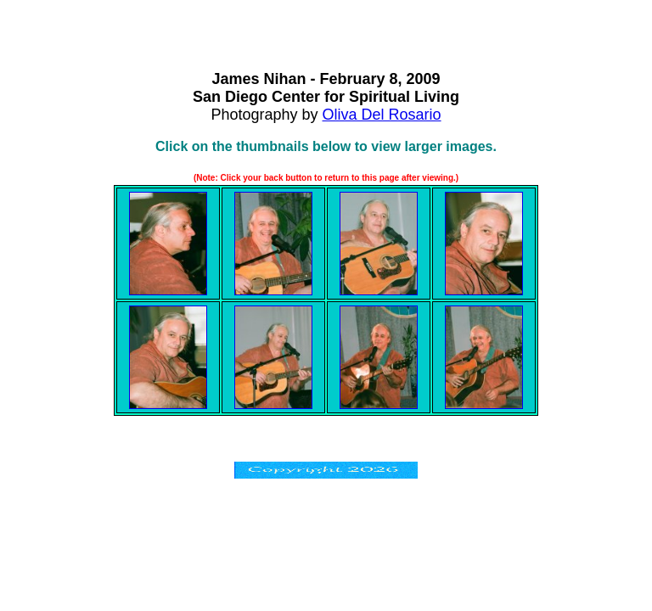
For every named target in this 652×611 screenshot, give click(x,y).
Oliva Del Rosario (382, 114)
